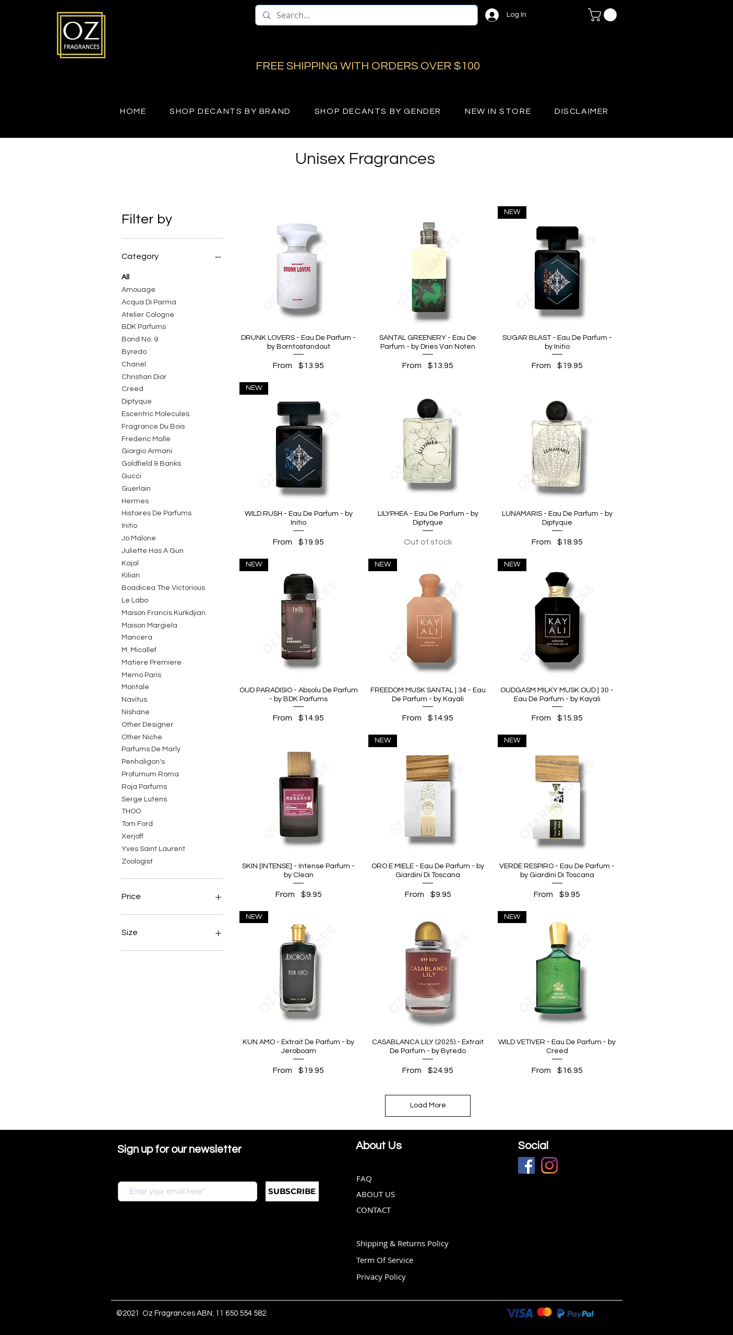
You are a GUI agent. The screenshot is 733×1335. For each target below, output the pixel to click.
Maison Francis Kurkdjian (164, 612)
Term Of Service (384, 1260)
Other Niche (142, 736)
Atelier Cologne (148, 313)
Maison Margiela (149, 624)
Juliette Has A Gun (153, 549)
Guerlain (136, 487)
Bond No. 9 (140, 338)
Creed (132, 388)
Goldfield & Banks (151, 462)
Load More (428, 1105)
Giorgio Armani (147, 450)
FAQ (364, 1178)
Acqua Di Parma (149, 301)
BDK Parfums (144, 325)
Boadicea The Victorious (163, 587)
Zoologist (137, 860)
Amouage (138, 288)
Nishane (136, 711)
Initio (129, 524)
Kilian (131, 574)
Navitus (134, 698)
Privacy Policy (381, 1276)
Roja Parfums (144, 785)
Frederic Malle (146, 438)
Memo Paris (141, 674)
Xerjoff (132, 835)
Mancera (137, 636)
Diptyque (137, 400)
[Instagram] (549, 1165)
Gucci (131, 475)
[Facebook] (526, 1165)
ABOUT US (375, 1194)
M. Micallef (139, 649)
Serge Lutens (144, 798)
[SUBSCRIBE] (292, 1191)
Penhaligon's (143, 760)
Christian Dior (144, 376)
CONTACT (373, 1209)
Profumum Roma (150, 773)
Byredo (134, 351)
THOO (131, 810)
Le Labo (135, 599)
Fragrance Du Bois (153, 425)
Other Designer (147, 723)
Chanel (134, 363)
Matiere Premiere (152, 661)
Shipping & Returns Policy (402, 1243)
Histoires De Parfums (156, 512)
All (125, 276)
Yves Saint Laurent (153, 848)
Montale (135, 686)
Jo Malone (139, 537)
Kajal (130, 562)
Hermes (135, 500)
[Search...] (366, 15)
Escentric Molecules (155, 413)
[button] (604, 14)
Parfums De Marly (151, 748)
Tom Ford (137, 823)
